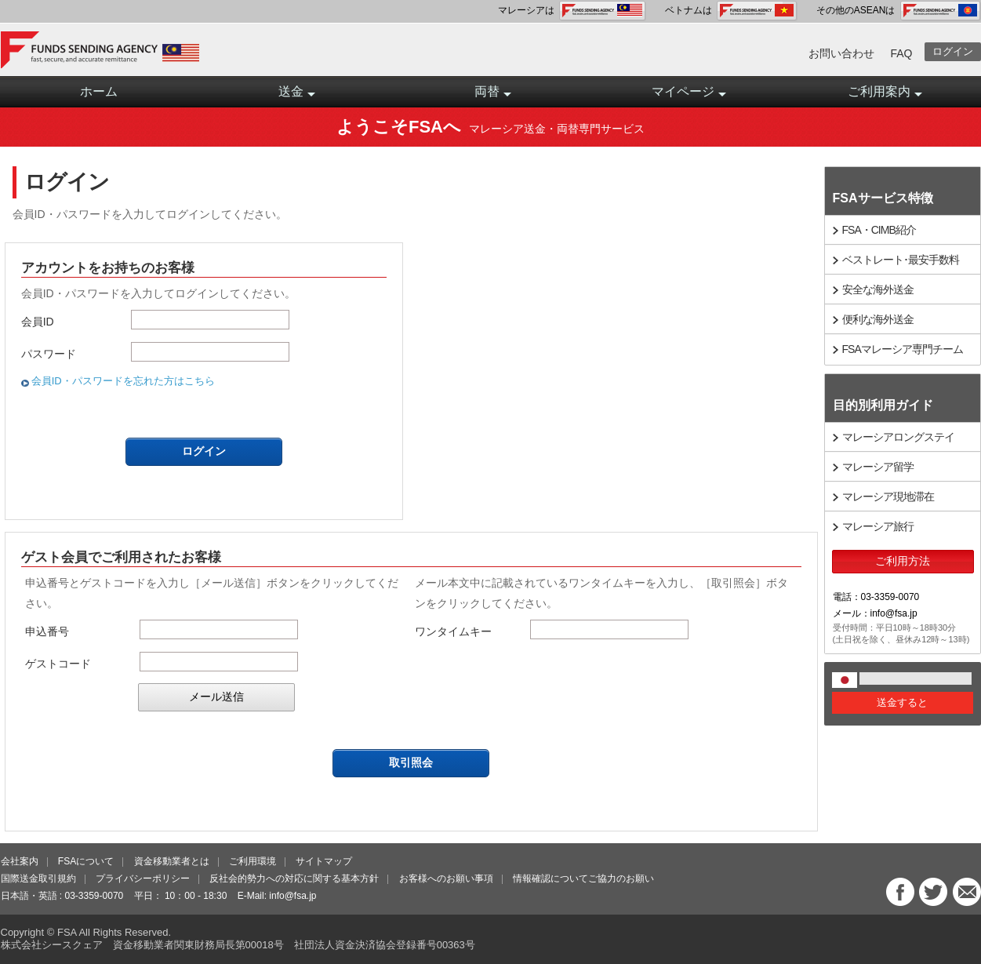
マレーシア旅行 (878, 526)
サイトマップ (324, 861)
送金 (296, 96)
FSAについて (86, 861)
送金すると (902, 702)
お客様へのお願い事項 (446, 878)
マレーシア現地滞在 (888, 496)
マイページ (689, 96)
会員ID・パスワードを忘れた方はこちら (123, 381)
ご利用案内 (885, 96)
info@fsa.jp (292, 895)
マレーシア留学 (878, 466)
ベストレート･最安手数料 (900, 259)
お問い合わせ (841, 53)
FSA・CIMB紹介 (879, 230)
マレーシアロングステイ (898, 437)
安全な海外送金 (878, 289)
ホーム (99, 91)
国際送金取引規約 (38, 878)
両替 (492, 96)
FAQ (901, 53)
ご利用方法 (902, 561)
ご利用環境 (252, 861)
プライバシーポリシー (143, 878)
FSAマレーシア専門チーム (902, 349)
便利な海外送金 (878, 319)
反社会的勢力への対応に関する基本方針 (294, 878)
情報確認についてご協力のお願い (583, 878)
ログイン (952, 51)
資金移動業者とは (171, 861)
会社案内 (19, 861)
